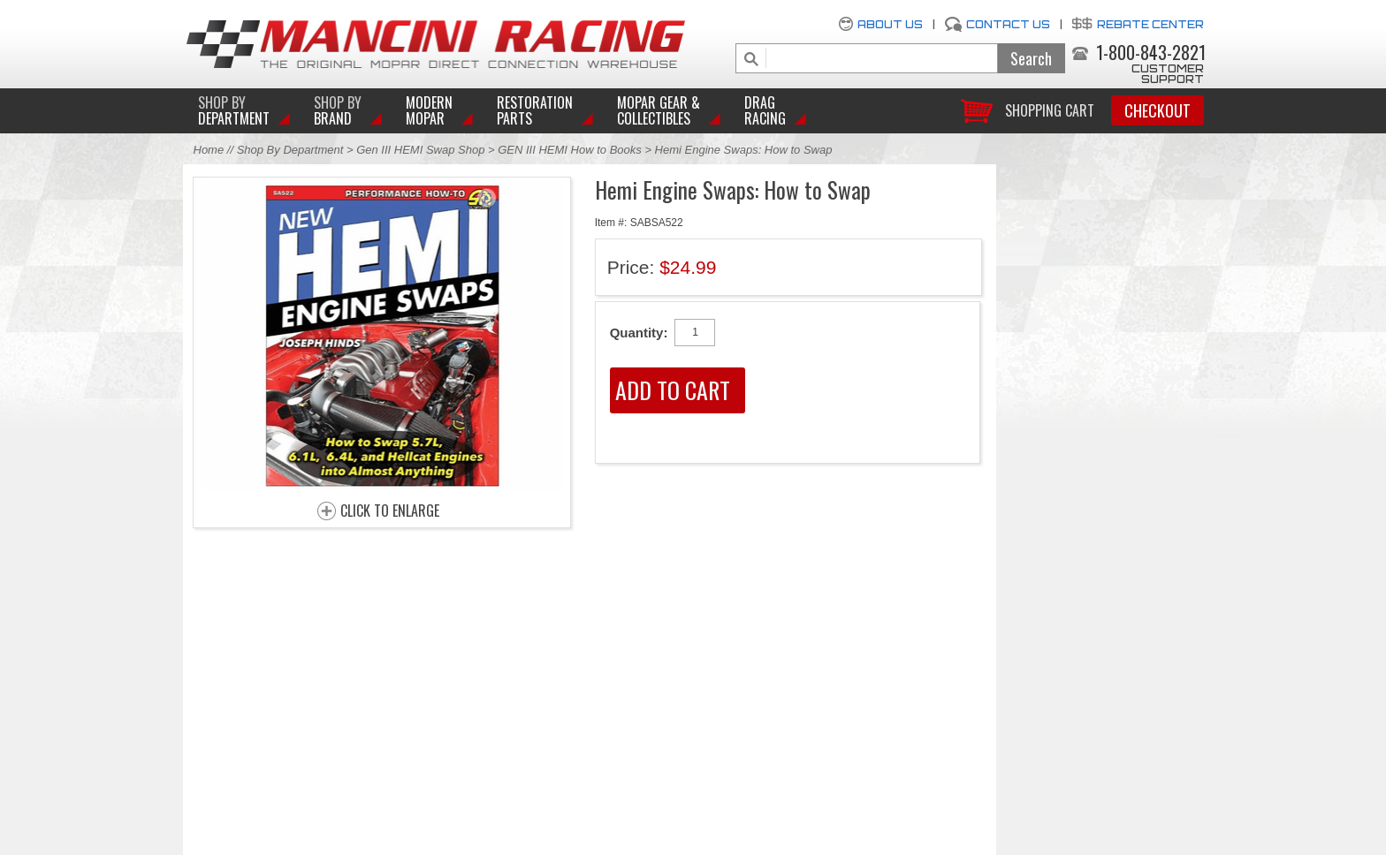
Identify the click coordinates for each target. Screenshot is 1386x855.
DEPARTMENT (234, 110)
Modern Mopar (429, 110)
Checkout (1157, 110)
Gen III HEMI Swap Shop (420, 149)
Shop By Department (290, 149)
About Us (890, 24)
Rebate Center (1150, 24)
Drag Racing (765, 110)
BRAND (338, 110)
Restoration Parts (535, 110)
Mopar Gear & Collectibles (658, 110)
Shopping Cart (1049, 109)
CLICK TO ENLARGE (389, 511)
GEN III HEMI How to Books (570, 149)
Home (209, 149)
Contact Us (1008, 24)
